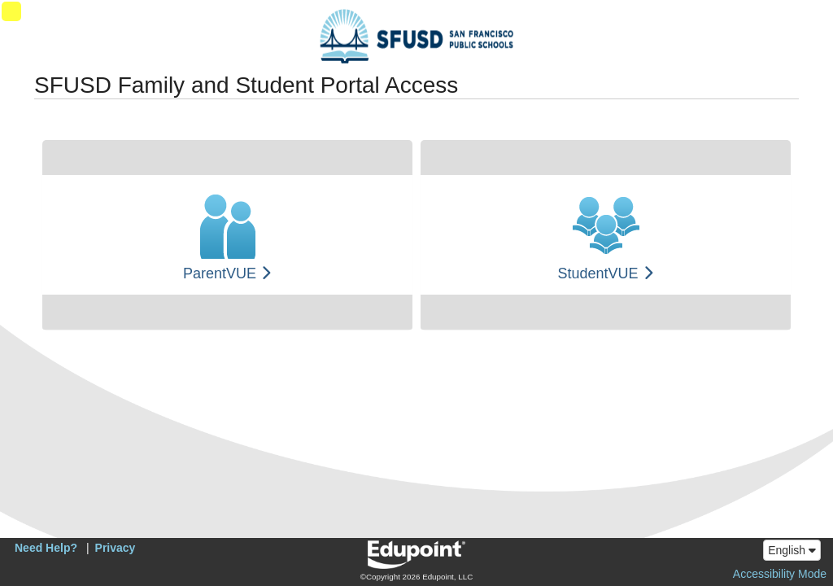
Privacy (115, 547)
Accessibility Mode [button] (779, 573)
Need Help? (46, 547)
